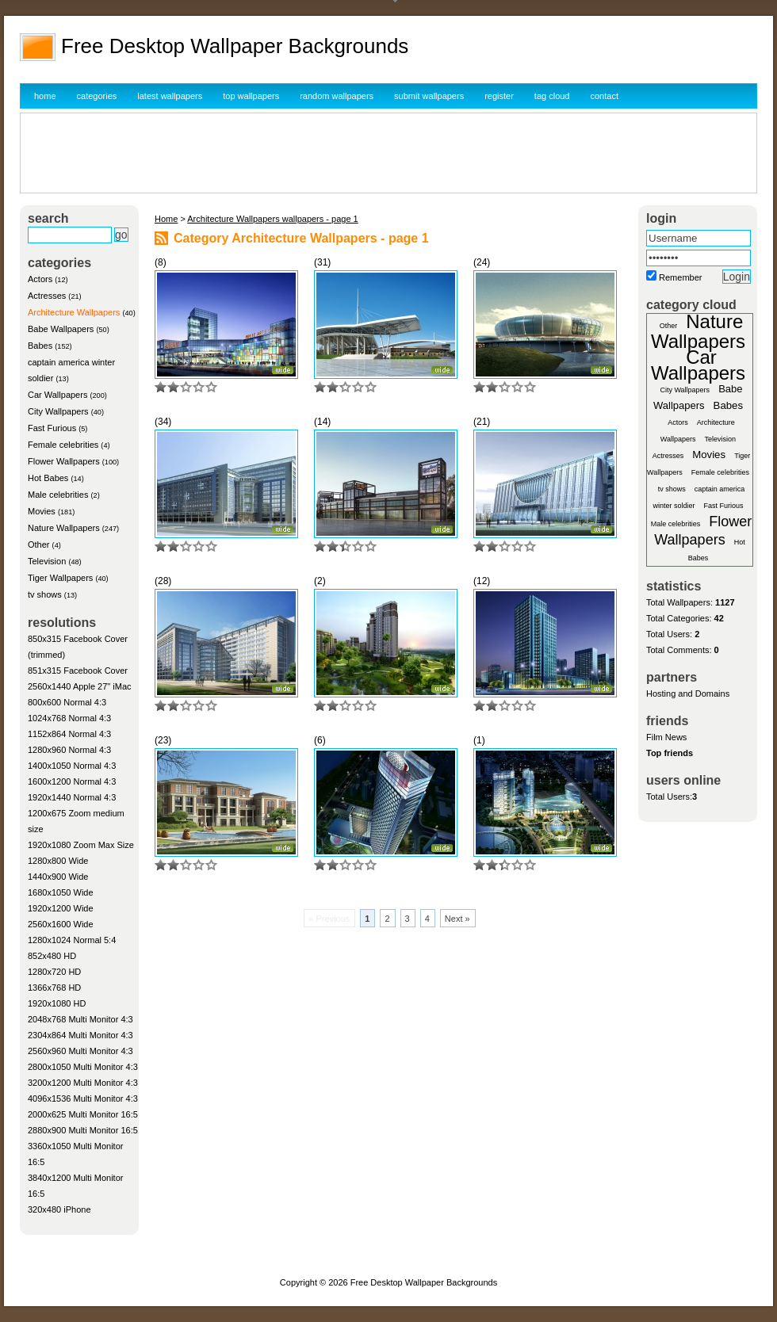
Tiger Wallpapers (60, 578)
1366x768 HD (54, 987)
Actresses (47, 295)
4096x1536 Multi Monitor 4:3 (83, 1098)
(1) (479, 740)
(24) (481, 262)
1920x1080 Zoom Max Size (81, 845)
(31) (322, 262)
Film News (666, 737)
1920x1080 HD (57, 1003)
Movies (42, 511)
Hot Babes (48, 478)
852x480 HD (52, 956)
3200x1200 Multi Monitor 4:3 (83, 1082)
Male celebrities (58, 494)
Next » (457, 918)
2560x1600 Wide (61, 924)
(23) (163, 740)
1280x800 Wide (58, 860)
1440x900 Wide (58, 876)
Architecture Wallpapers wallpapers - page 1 (272, 219)
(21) (481, 421)
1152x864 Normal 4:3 (69, 734)
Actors (40, 279)
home (45, 96)
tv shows (45, 594)
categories (97, 96)
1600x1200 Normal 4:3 (72, 781)
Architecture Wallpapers (74, 312)
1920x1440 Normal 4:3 (72, 797)
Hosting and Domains (687, 693)
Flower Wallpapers (64, 461)
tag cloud (552, 96)
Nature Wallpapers (64, 528)
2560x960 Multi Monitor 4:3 (80, 1051)
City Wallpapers (58, 411)
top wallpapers (251, 96)
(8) (160, 262)
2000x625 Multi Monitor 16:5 (83, 1114)
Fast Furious (52, 428)
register (499, 96)
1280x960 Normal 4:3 (69, 750)
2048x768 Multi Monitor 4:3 (80, 1019)
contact (604, 96)
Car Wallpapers (57, 394)
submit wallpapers (429, 96)
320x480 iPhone (59, 1209)
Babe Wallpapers (61, 329)
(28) (163, 580)
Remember (680, 277)
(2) (320, 580)
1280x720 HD (54, 971)
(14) (322, 421)
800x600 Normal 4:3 (67, 702)
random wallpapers (336, 96)
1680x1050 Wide (61, 892)
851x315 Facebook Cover (78, 670)
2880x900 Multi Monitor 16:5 (83, 1130)
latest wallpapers (169, 96)
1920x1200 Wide (61, 908)
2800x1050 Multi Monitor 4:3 (83, 1067)
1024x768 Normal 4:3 (69, 718)
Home (166, 219)
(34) (163, 421)
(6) (320, 740)
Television (47, 561)
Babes (40, 345)
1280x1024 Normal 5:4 (72, 940)
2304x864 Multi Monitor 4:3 (80, 1035)
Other (39, 544)
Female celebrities (63, 444)
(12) (481, 580)
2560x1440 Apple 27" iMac (80, 686)
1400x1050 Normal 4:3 (72, 765)
